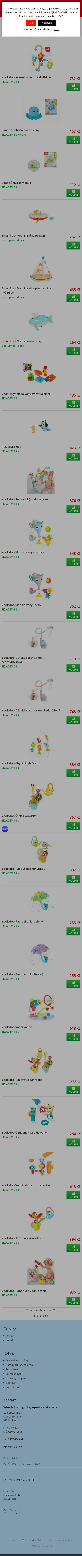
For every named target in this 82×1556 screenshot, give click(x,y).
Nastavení (47, 22)
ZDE (56, 29)
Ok (31, 22)
